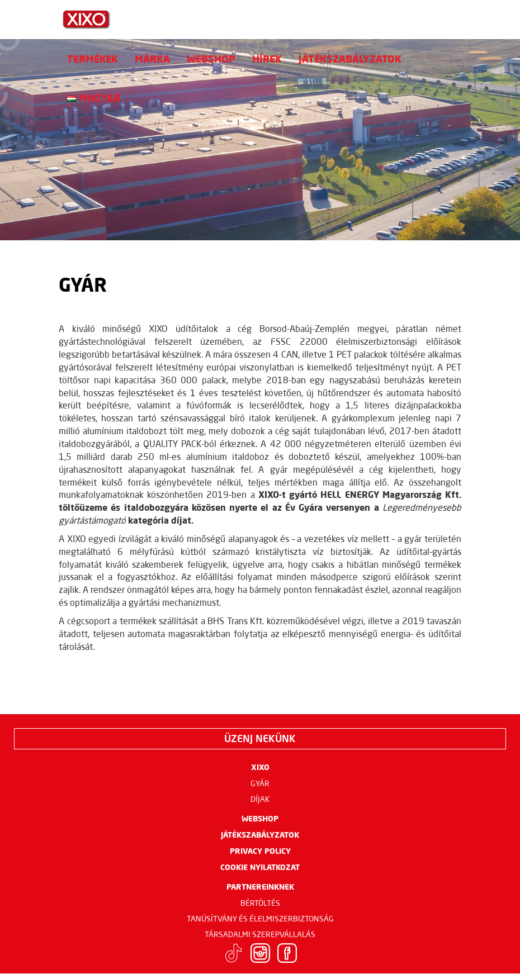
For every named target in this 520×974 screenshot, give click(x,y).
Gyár (260, 783)
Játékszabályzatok (350, 58)
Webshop (211, 58)
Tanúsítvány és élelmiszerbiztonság (260, 919)
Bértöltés (260, 903)
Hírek (267, 58)
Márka (152, 58)
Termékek (92, 58)
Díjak (260, 799)
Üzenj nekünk (260, 738)
